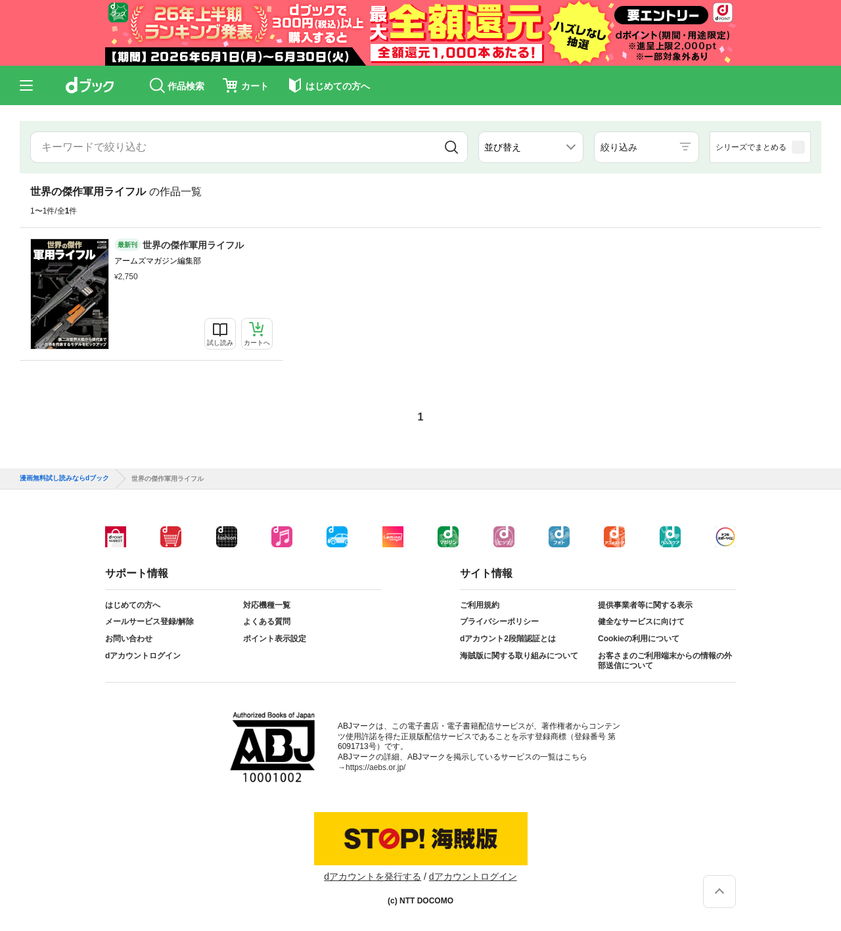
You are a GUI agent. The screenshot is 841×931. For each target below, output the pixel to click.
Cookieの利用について (638, 638)
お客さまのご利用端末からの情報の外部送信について (665, 661)
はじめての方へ (132, 605)
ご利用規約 (479, 605)
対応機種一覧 (266, 605)
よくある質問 (266, 621)
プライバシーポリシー (499, 621)
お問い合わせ (128, 638)
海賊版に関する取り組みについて (519, 655)
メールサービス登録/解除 (149, 621)
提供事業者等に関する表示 (645, 605)
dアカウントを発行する (372, 876)
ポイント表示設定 (274, 638)
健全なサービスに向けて (641, 621)
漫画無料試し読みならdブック (64, 478)
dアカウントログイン (143, 655)
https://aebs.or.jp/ (375, 767)
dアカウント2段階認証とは (508, 638)
